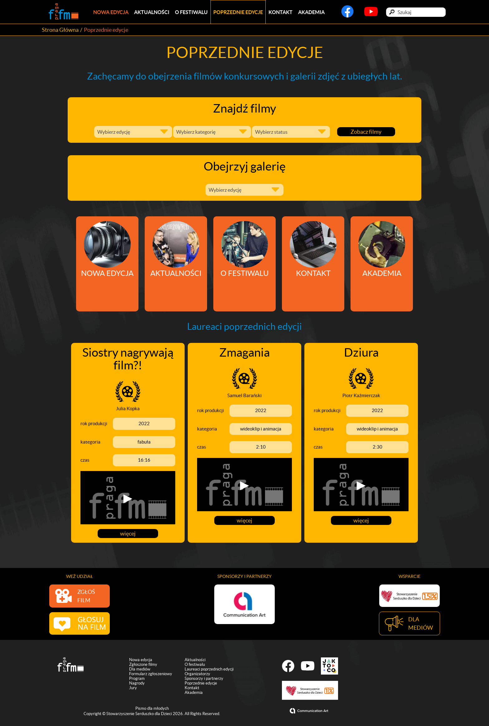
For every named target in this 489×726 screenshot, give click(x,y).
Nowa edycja (110, 12)
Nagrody (137, 684)
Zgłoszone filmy (143, 665)
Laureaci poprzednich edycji (209, 670)
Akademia (311, 12)
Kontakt (281, 12)
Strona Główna (60, 29)
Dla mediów (139, 670)
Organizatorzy (197, 674)
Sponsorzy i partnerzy (204, 679)
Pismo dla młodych (152, 709)
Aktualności (151, 12)
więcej (128, 533)
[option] (244, 604)
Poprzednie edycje (238, 12)
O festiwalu (191, 12)
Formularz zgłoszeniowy (150, 674)
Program (137, 679)
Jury (133, 688)
